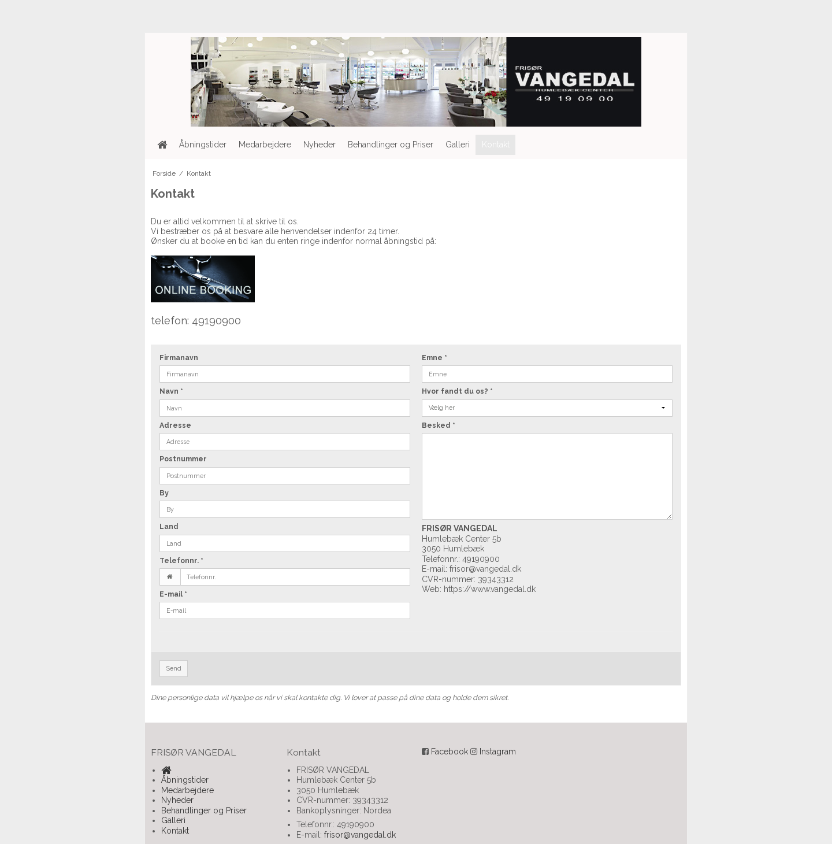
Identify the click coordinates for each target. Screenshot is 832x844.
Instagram (498, 751)
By (164, 492)
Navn (171, 391)
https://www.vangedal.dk (490, 589)
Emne (434, 357)
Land (169, 526)
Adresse (175, 425)
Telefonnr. (181, 560)
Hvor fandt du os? (457, 391)
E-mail (173, 594)
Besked (438, 425)
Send (173, 668)
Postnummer (183, 458)
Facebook (449, 751)
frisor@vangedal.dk (485, 568)
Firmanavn (178, 357)
